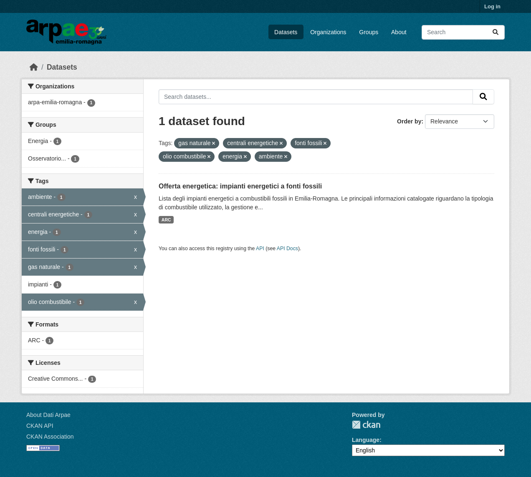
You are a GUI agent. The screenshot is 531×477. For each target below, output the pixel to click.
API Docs (287, 248)
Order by (409, 121)
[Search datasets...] (463, 32)
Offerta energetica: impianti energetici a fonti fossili (240, 186)
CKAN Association (50, 436)
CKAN (366, 424)
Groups (368, 32)
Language (365, 440)
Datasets (285, 32)
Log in (492, 6)
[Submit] (495, 32)
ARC (166, 219)
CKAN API (39, 425)
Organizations (328, 32)
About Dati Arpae (48, 415)
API (260, 248)
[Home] (34, 67)
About (399, 32)
